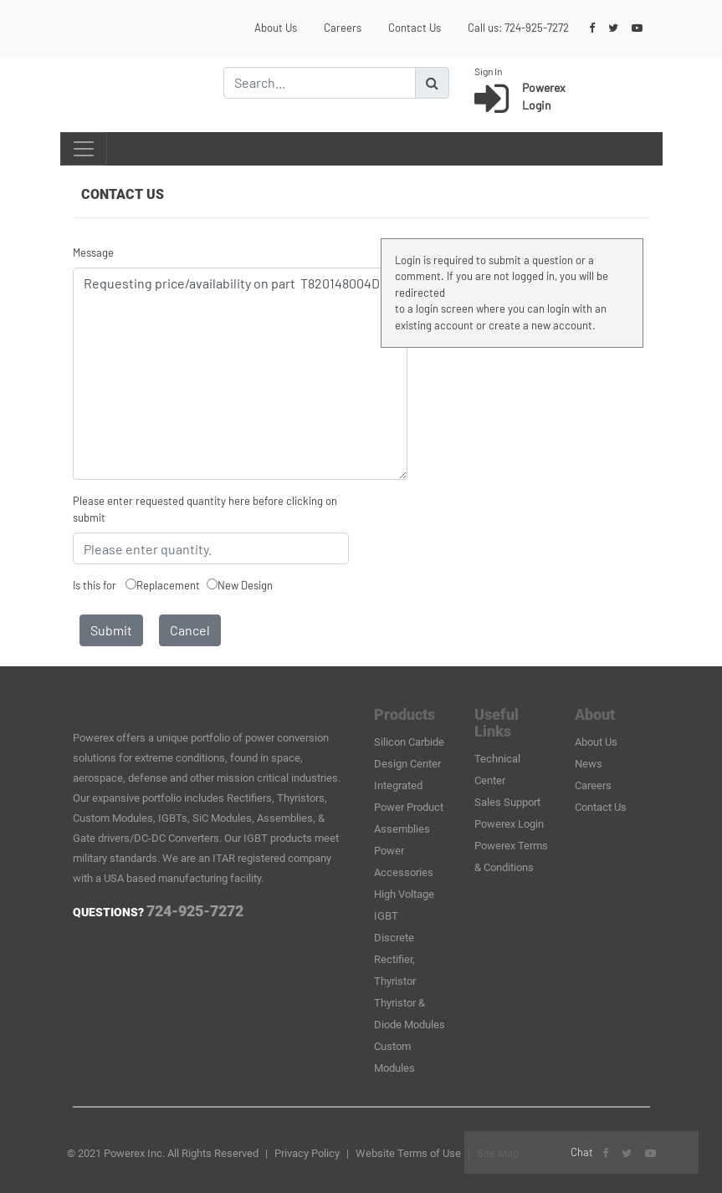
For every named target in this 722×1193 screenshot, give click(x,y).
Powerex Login (509, 824)
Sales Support (507, 802)
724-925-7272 (536, 27)
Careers (342, 27)
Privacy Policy (307, 1153)
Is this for (94, 585)
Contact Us (414, 27)
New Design (245, 585)
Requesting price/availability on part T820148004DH (240, 374)
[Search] (319, 83)
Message (93, 252)
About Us (275, 27)
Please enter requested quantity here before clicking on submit (205, 509)
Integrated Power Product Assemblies (408, 807)
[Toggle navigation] (83, 149)
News (588, 763)
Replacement (168, 585)
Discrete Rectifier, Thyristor (395, 959)
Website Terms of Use (408, 1153)
